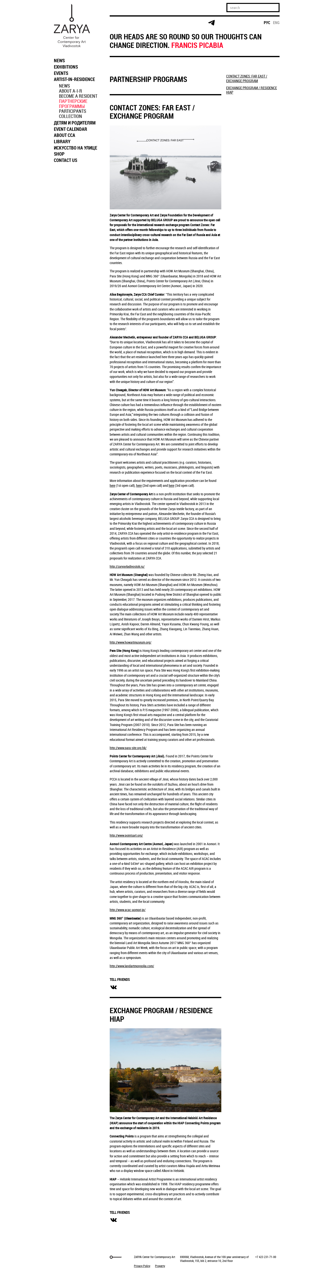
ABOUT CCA (64, 135)
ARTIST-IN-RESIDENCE (74, 79)
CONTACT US (65, 160)
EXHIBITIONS (66, 67)
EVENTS (61, 73)
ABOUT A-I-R (70, 91)
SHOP (59, 154)
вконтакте (113, 987)
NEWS (59, 60)
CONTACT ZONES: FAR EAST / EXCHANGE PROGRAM (152, 112)
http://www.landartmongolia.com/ (132, 966)
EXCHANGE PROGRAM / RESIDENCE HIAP (161, 1014)
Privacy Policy (142, 1266)
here (112, 485)
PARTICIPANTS (72, 111)
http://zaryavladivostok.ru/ (127, 566)
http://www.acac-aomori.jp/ (128, 909)
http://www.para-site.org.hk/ (128, 747)
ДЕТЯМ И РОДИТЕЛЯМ (75, 123)
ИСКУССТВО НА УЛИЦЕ (75, 148)
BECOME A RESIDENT (78, 96)
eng (276, 22)
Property (160, 1266)
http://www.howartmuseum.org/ (130, 642)
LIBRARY (62, 141)
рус (267, 22)
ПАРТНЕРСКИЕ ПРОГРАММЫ (73, 103)
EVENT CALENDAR (70, 129)
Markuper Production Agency (64, 1257)
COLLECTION (70, 116)
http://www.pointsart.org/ (126, 835)
